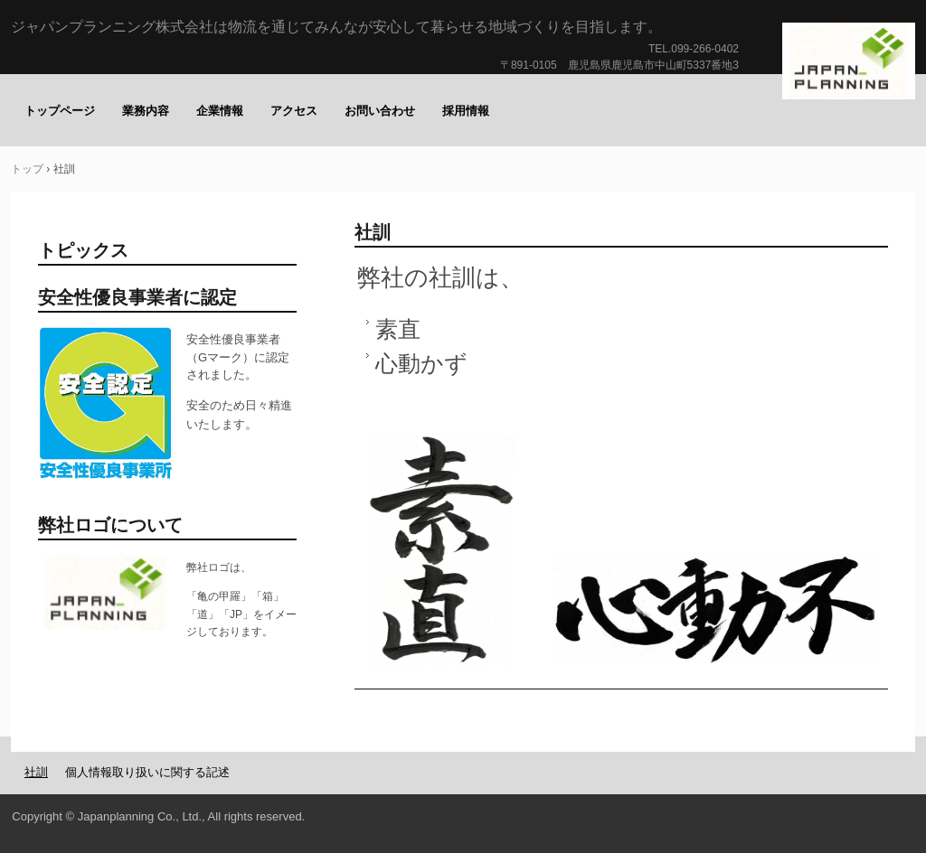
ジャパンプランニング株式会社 (849, 63)
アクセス (293, 110)
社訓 (36, 772)
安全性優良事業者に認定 (137, 297)
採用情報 (465, 110)
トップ (27, 169)
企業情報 (219, 110)
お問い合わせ (380, 110)
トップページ (59, 110)
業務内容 (145, 110)
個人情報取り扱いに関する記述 (147, 772)
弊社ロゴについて (110, 525)
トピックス (83, 250)
